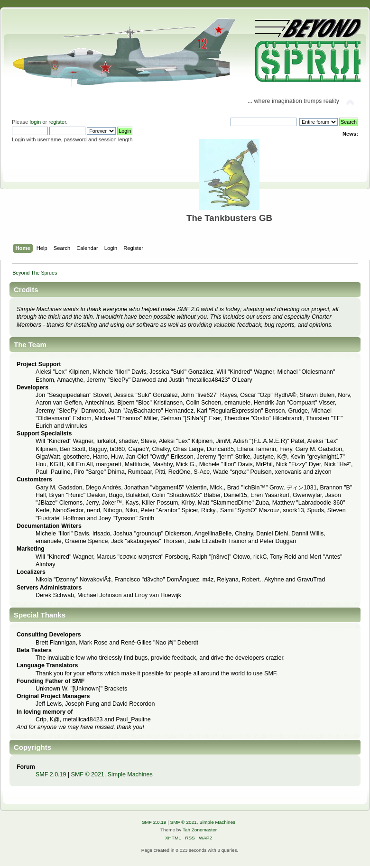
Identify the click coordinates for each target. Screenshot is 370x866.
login (35, 122)
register (57, 122)
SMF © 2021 (87, 774)
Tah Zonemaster (200, 829)
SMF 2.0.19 (51, 774)
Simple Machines (130, 774)
